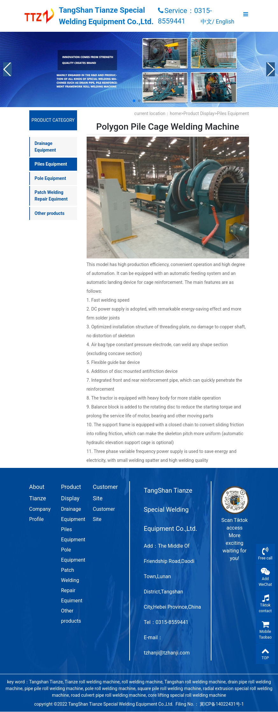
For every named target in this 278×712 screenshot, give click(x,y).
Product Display (199, 113)
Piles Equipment (233, 113)
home (175, 113)
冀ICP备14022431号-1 (222, 704)
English (225, 21)
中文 (206, 21)
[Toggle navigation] (245, 15)
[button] (7, 69)
